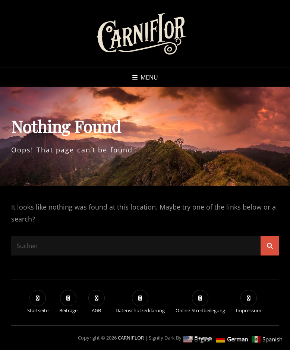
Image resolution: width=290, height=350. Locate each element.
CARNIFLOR (131, 337)
